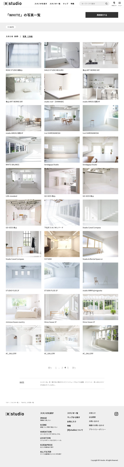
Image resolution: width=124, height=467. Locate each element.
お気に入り (71, 421)
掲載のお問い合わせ (96, 425)
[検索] (106, 3)
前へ (50, 367)
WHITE (22, 382)
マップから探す (73, 417)
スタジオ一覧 (55, 3)
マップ (65, 3)
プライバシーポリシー (97, 429)
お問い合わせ (94, 421)
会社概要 (92, 417)
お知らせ (92, 413)
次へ (74, 367)
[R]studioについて (75, 430)
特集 (72, 3)
